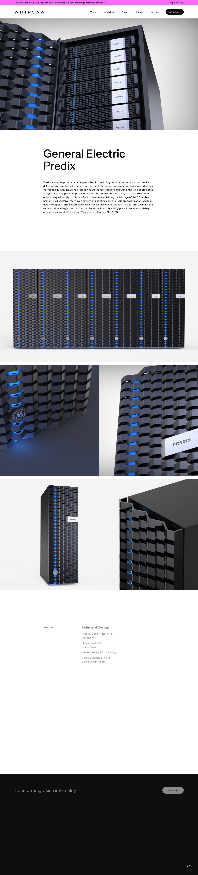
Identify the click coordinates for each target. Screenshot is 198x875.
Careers (155, 11)
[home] (29, 11)
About (125, 11)
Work (93, 11)
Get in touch (174, 11)
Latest (139, 11)
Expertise (109, 11)
